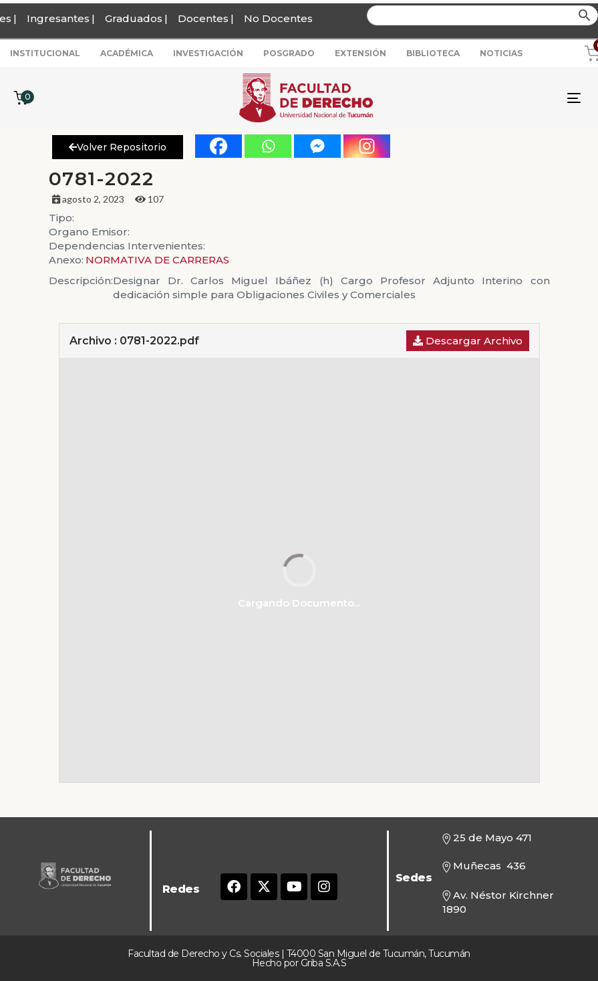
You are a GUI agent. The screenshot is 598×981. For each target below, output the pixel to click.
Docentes (203, 18)
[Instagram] (366, 146)
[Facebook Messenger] (317, 146)
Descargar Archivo (467, 340)
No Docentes (278, 18)
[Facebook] (218, 146)
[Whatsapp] (268, 146)
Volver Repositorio (117, 147)
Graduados (133, 18)
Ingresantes (58, 18)
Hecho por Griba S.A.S (299, 963)
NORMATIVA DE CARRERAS (157, 259)
